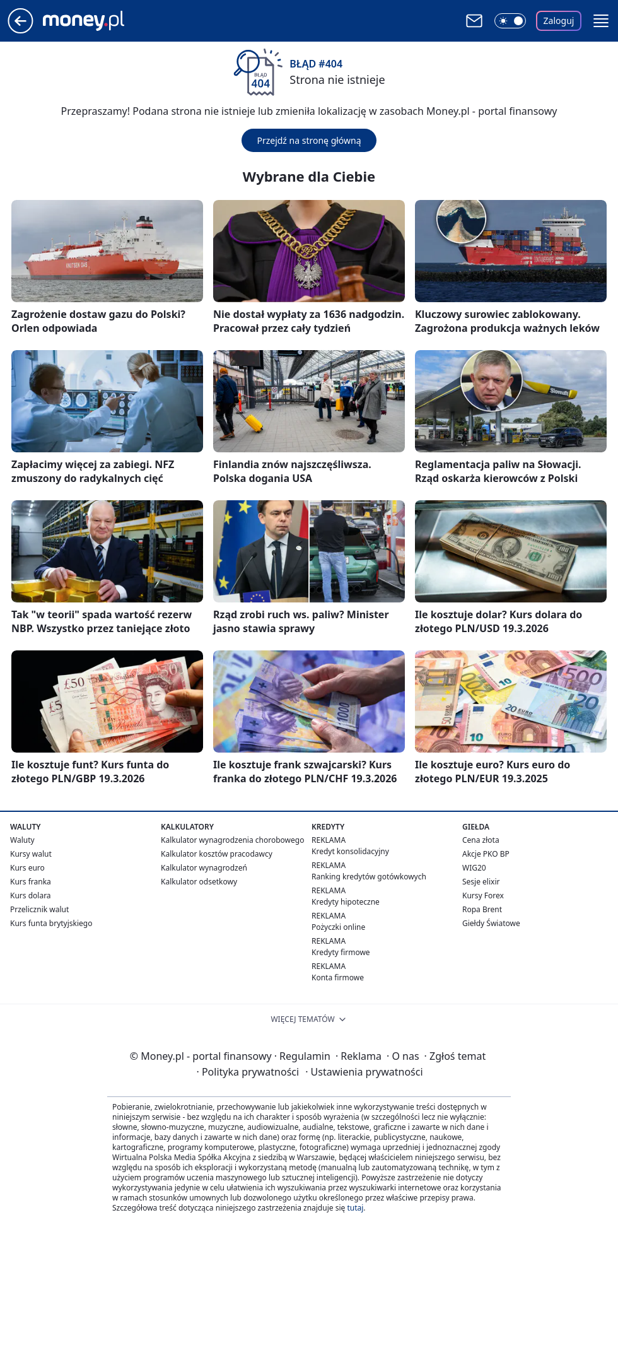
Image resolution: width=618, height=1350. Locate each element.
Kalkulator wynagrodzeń (204, 867)
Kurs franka (30, 881)
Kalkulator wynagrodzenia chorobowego (232, 840)
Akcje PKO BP (486, 853)
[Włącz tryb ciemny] (510, 20)
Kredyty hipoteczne (346, 901)
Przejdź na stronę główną (309, 140)
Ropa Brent (482, 909)
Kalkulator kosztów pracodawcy (216, 853)
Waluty (22, 840)
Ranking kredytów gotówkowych (369, 876)
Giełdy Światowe (491, 923)
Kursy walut (31, 853)
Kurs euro (27, 867)
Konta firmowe (338, 977)
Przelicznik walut (39, 909)
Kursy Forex (483, 895)
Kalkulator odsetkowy (199, 881)
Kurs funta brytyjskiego (51, 923)
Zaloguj (559, 20)
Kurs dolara (30, 895)
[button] (601, 21)
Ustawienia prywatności (364, 1072)
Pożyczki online (338, 927)
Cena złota (480, 840)
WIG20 (474, 867)
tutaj (355, 1207)
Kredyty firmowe (341, 952)
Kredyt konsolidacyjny (350, 851)
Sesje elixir (480, 881)
